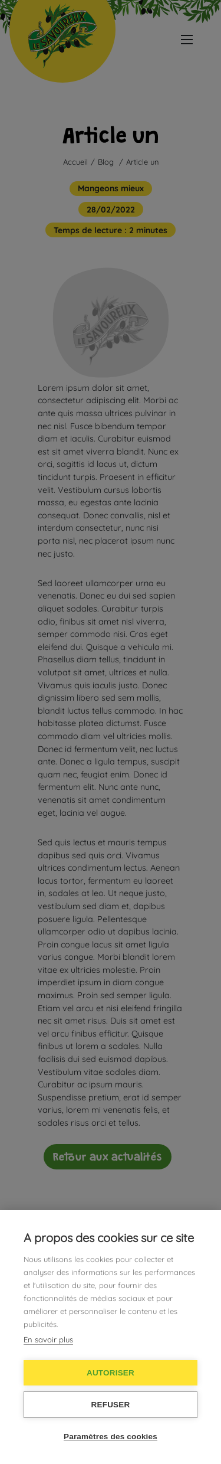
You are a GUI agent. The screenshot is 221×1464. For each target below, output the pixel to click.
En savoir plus (48, 1339)
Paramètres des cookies (110, 1436)
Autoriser (110, 1372)
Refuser (110, 1404)
